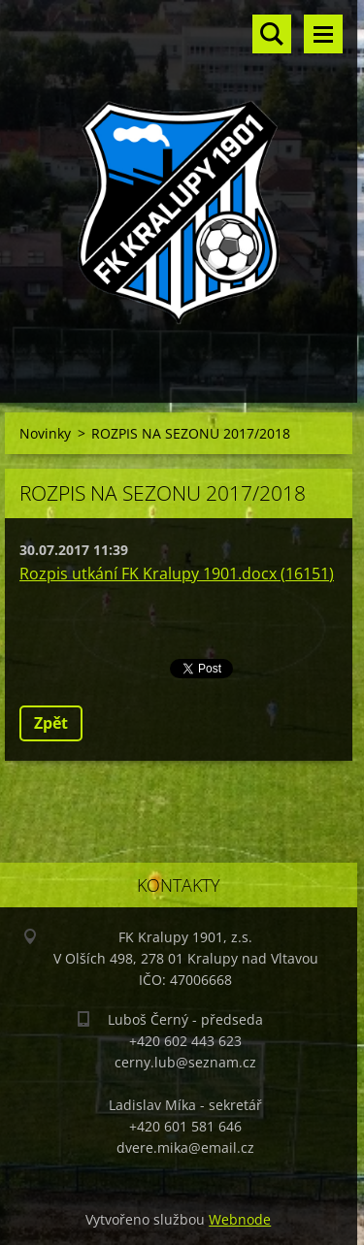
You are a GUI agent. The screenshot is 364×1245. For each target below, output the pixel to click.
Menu (323, 34)
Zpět (51, 723)
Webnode (240, 1219)
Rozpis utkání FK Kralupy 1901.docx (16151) (176, 573)
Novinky (45, 433)
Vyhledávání (271, 34)
